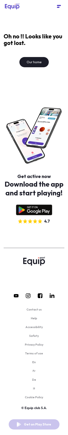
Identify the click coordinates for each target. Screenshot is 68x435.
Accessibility (34, 327)
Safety (34, 336)
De (34, 379)
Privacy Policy (34, 344)
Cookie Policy (34, 397)
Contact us (34, 309)
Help (34, 318)
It (34, 388)
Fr (34, 371)
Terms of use (34, 353)
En (34, 362)
